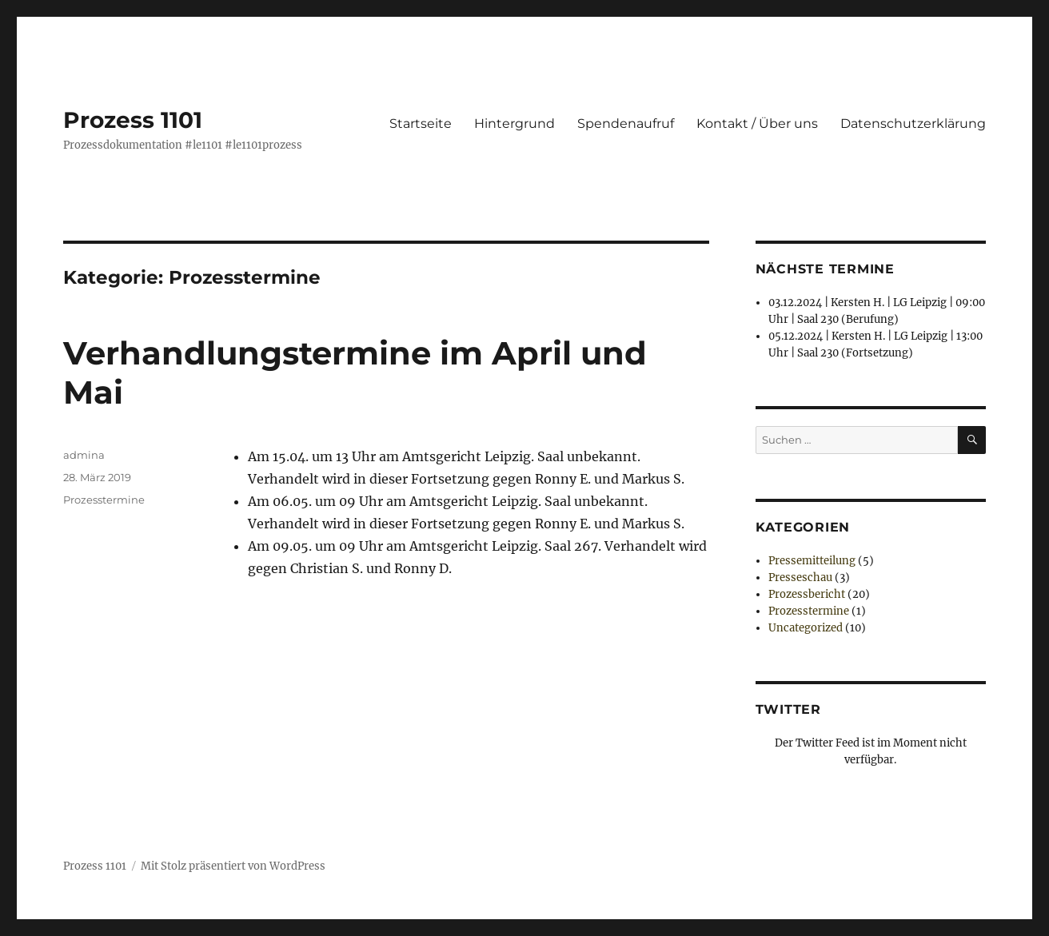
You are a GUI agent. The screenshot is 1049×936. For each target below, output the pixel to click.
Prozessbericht (806, 594)
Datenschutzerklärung (913, 123)
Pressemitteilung (812, 561)
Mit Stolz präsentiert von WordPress (233, 866)
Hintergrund (514, 123)
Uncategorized (805, 628)
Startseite (420, 123)
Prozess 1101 (132, 119)
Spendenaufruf (625, 123)
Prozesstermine (104, 499)
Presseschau (800, 577)
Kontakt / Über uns (757, 123)
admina (84, 454)
